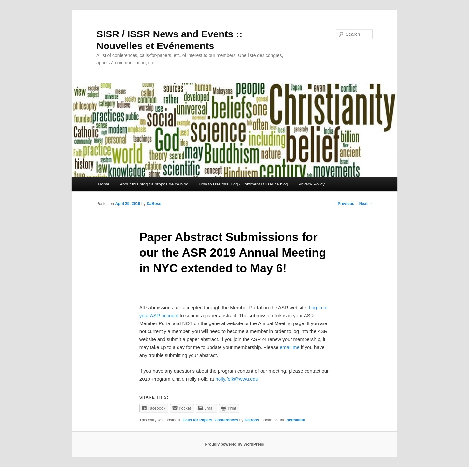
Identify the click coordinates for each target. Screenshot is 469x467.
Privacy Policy (311, 184)
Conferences (226, 420)
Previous (343, 203)
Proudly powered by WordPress (234, 444)
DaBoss (154, 203)
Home (103, 184)
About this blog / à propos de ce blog (154, 184)
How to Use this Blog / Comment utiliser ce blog (243, 184)
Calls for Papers (197, 420)
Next (366, 203)
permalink (295, 420)
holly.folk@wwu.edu (236, 379)
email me (290, 347)
